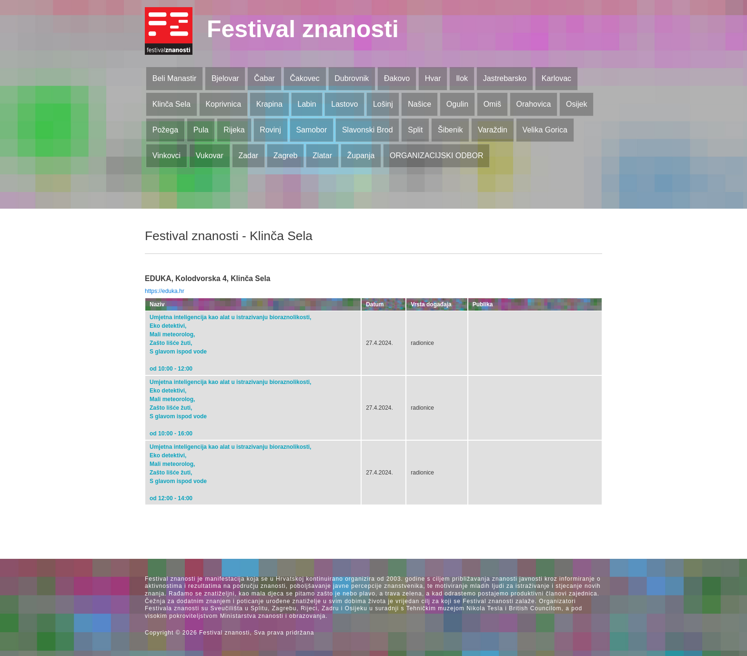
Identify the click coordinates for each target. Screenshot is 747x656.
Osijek (576, 104)
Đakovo (397, 78)
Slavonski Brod (367, 130)
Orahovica (533, 104)
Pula (201, 130)
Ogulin (457, 104)
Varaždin (492, 130)
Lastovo (344, 104)
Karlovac (556, 78)
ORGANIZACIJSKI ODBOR (436, 155)
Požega (165, 130)
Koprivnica (223, 104)
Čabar (264, 78)
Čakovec (304, 78)
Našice (419, 104)
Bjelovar (225, 78)
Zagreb (285, 155)
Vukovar (209, 155)
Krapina (269, 104)
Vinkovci (166, 155)
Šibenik (450, 130)
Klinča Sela (171, 104)
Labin (306, 104)
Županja (361, 155)
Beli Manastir (174, 78)
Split (415, 130)
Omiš (492, 104)
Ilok (462, 78)
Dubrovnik (351, 78)
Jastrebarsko (505, 78)
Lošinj (383, 104)
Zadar (248, 155)
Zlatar (322, 155)
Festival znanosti (303, 29)
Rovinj (270, 130)
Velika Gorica (545, 130)
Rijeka (233, 130)
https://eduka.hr (164, 291)
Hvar (433, 78)
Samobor (311, 130)
